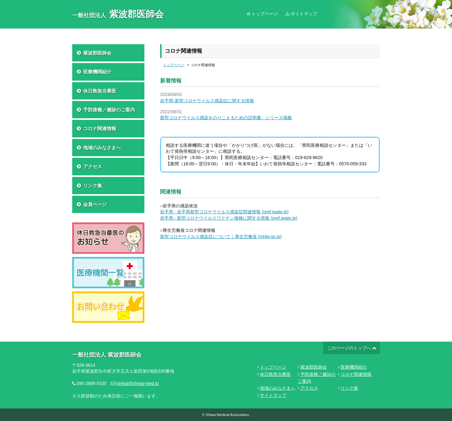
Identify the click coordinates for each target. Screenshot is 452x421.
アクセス (92, 166)
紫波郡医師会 (97, 53)
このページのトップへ (349, 347)
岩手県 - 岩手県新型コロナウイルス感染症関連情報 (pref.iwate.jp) (224, 211)
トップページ (264, 13)
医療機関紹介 (97, 71)
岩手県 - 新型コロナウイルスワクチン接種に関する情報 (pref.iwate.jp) (228, 218)
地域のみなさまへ (102, 147)
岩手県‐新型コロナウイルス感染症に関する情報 (207, 100)
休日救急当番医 (99, 90)
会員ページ (95, 204)
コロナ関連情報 (99, 128)
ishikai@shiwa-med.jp (137, 383)
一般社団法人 (118, 15)
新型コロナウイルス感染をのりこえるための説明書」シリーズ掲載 (226, 117)
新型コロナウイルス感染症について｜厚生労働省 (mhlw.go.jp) (221, 236)
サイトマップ (304, 13)
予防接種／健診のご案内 (109, 109)
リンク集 (92, 185)
